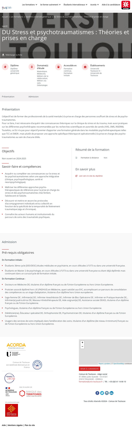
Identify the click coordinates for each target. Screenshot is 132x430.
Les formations (28, 4)
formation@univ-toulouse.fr (91, 381)
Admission (34, 96)
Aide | (5, 425)
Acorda (93, 4)
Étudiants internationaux (74, 4)
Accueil (5, 17)
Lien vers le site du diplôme (89, 176)
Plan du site (30, 425)
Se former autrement (49, 4)
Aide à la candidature (111, 4)
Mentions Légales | (16, 425)
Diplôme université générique (38, 17)
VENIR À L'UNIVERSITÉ (89, 369)
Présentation (8, 96)
